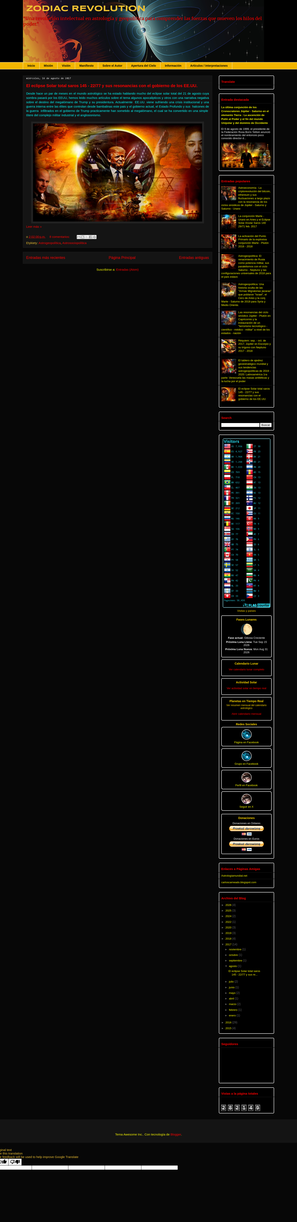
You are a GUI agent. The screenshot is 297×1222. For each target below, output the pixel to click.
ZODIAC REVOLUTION (84, 9)
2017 (228, 944)
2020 (228, 927)
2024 (228, 916)
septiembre (236, 960)
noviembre (235, 949)
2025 (228, 910)
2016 (228, 1022)
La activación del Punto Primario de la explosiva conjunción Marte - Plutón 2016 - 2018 (253, 241)
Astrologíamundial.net (234, 875)
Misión (48, 65)
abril (232, 998)
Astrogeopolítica (50, 243)
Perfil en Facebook (246, 779)
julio (232, 981)
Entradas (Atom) (127, 269)
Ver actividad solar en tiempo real (246, 688)
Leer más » (34, 226)
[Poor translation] (15, 1162)
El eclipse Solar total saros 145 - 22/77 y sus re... (244, 973)
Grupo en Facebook (246, 758)
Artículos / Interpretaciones (209, 65)
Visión (66, 65)
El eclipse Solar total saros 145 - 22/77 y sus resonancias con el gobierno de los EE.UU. (111, 85)
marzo (233, 1004)
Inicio (31, 65)
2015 (228, 1028)
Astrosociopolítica (74, 243)
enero (233, 1015)
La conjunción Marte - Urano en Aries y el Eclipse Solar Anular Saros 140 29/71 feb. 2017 (254, 221)
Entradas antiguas (194, 258)
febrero (233, 1009)
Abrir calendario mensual (246, 713)
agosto (233, 966)
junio (232, 987)
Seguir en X (246, 801)
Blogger (176, 1134)
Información (173, 65)
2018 (228, 938)
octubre (234, 955)
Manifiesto (86, 65)
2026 (228, 905)
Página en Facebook (246, 736)
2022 (228, 921)
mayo (232, 992)
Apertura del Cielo (143, 65)
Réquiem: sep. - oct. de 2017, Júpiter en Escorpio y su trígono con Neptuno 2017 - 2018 (254, 345)
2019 (228, 933)
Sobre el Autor (112, 65)
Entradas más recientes (45, 258)
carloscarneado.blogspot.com (238, 882)
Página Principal (122, 258)
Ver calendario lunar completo (246, 669)
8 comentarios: (60, 236)
